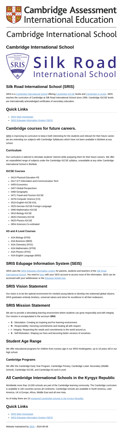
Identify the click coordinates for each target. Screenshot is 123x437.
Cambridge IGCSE (65, 94)
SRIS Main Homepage (22, 117)
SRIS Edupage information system (38, 271)
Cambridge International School (31, 94)
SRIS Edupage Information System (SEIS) (32, 120)
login (42, 274)
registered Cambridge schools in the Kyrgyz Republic (57, 398)
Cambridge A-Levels (96, 94)
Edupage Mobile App (55, 278)
